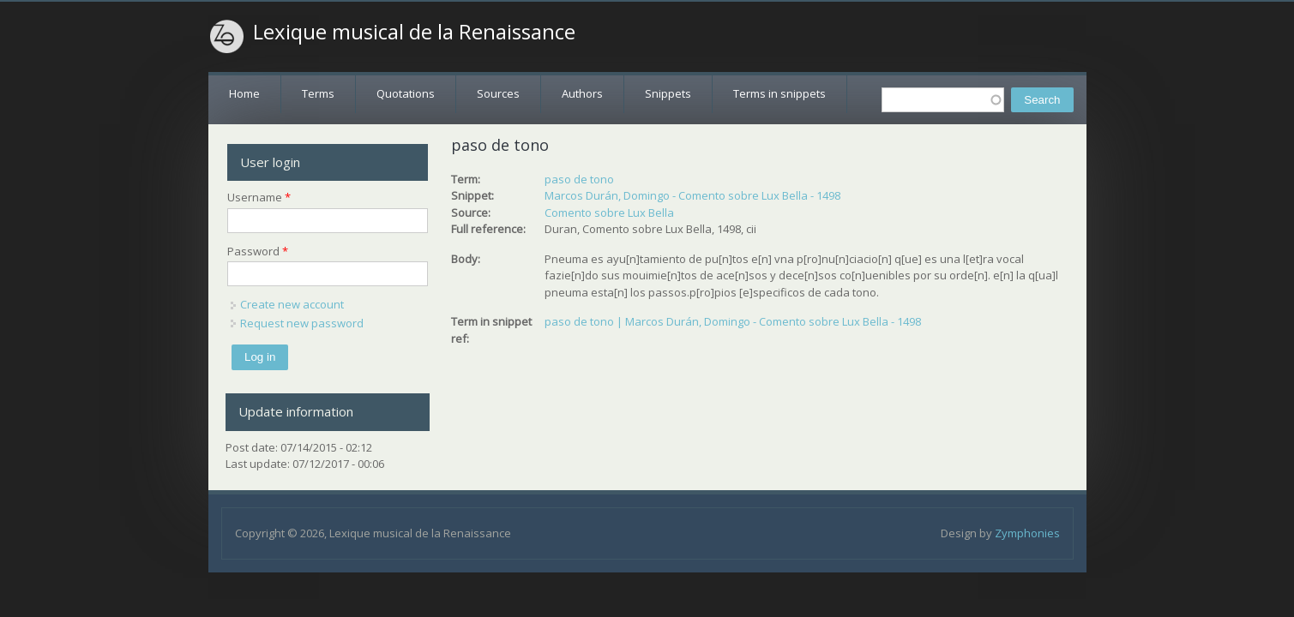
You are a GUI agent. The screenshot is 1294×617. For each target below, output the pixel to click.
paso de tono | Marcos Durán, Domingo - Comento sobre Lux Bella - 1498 (733, 321)
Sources (498, 93)
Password (257, 251)
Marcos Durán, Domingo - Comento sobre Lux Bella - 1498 (692, 195)
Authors (582, 93)
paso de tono (579, 179)
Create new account (292, 304)
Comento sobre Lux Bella (609, 212)
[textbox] (943, 99)
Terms (318, 93)
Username (259, 197)
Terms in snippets (779, 93)
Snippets (668, 93)
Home (244, 93)
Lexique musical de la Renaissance (414, 31)
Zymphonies (1027, 533)
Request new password (302, 323)
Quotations (405, 93)
